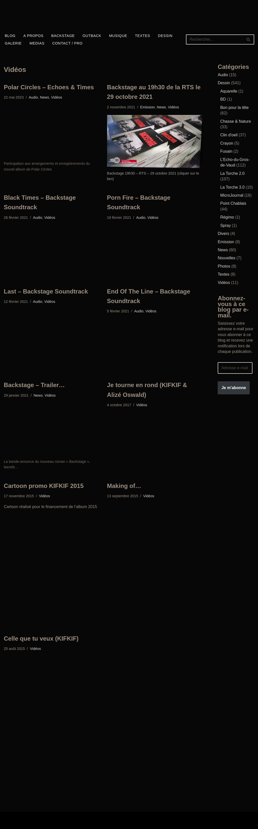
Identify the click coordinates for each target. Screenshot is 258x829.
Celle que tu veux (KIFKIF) (41, 638)
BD (223, 99)
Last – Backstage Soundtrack (46, 291)
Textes (142, 36)
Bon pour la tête (234, 107)
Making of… (124, 485)
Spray (225, 225)
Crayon (226, 143)
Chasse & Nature (235, 121)
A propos (33, 36)
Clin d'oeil (229, 135)
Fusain (226, 151)
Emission (147, 107)
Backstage (63, 36)
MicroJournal (231, 195)
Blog (10, 36)
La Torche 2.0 (232, 173)
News (44, 98)
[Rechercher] (214, 39)
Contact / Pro (67, 43)
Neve (8, 817)
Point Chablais (233, 203)
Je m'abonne (233, 387)
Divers (223, 233)
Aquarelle (228, 91)
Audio (33, 98)
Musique (118, 36)
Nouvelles (226, 258)
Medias (36, 43)
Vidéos (56, 98)
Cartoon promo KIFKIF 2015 (44, 485)
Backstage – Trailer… (34, 385)
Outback (92, 36)
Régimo (227, 217)
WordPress (14, 823)
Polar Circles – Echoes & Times (49, 87)
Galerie (13, 43)
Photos (224, 266)
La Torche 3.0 (232, 187)
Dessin (165, 36)
